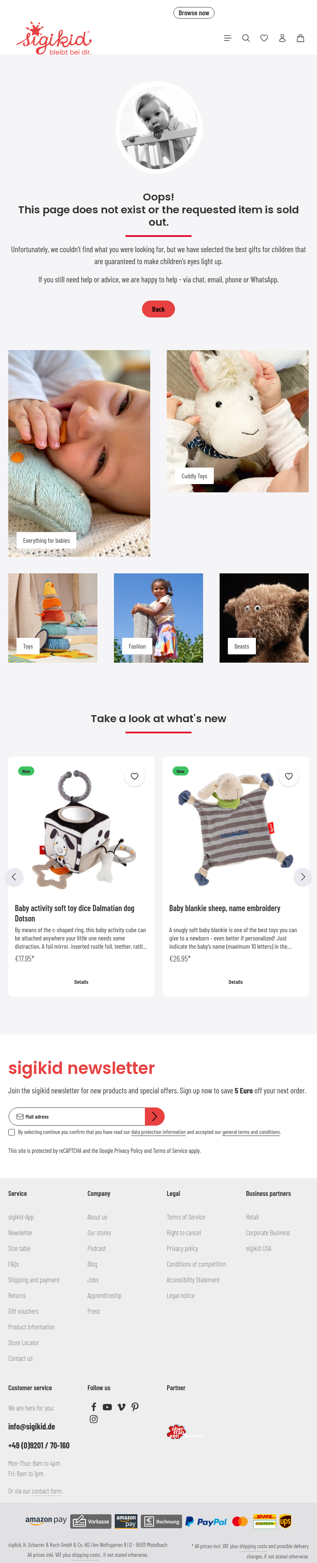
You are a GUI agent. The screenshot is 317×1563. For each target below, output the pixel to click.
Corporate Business (268, 1232)
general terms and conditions (251, 1131)
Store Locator (23, 1342)
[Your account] (282, 38)
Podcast (97, 1248)
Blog (92, 1264)
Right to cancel (184, 1232)
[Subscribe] (155, 1116)
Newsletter (20, 1232)
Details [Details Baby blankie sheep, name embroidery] (236, 981)
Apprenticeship (105, 1295)
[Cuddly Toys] (238, 421)
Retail (252, 1216)
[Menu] (228, 38)
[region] (158, 876)
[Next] (302, 876)
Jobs (93, 1279)
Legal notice (180, 1295)
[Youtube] (108, 1409)
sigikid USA (258, 1248)
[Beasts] (264, 618)
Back (158, 308)
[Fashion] (158, 618)
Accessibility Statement (193, 1279)
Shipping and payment (33, 1279)
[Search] (246, 38)
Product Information (31, 1326)
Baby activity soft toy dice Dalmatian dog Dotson (74, 913)
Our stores (99, 1232)
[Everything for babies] (79, 453)
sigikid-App (21, 1216)
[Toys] (52, 618)
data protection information (158, 1131)
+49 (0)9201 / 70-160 (39, 1445)
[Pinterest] (135, 1409)
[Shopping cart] (300, 38)
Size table (19, 1248)
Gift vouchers (23, 1311)
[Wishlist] (264, 38)
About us (97, 1216)
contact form (47, 1491)
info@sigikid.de (31, 1426)
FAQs (13, 1264)
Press (94, 1311)
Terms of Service (170, 1150)
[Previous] (14, 876)
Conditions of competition (196, 1264)
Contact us (20, 1358)
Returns (17, 1295)
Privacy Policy (128, 1150)
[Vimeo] (122, 1409)
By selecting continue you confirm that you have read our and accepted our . (149, 1131)
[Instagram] (93, 1421)
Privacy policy (182, 1248)
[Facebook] (94, 1409)
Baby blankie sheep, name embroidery (224, 908)
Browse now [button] (194, 12)
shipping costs (86, 1554)
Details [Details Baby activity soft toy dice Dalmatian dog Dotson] (81, 981)
